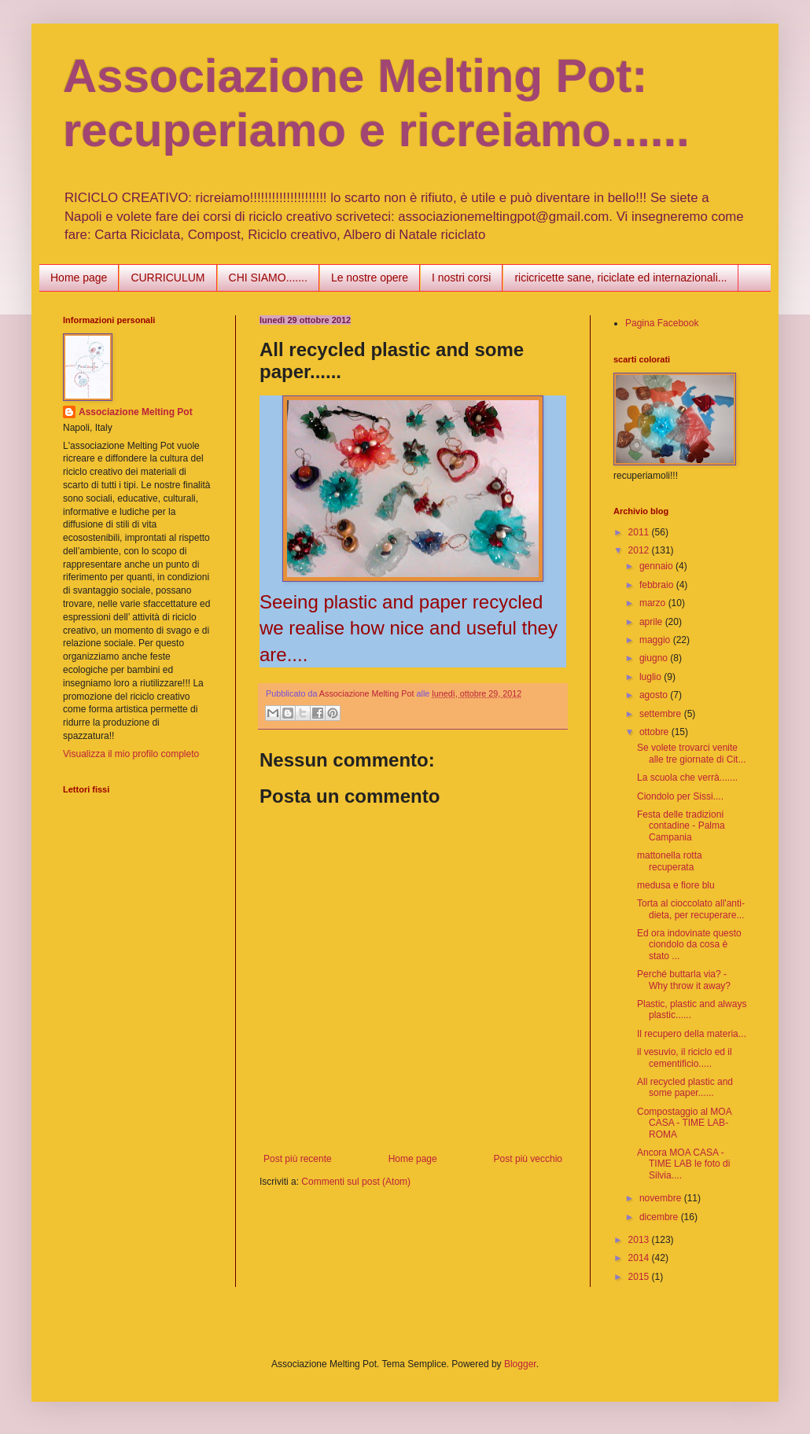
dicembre (660, 1217)
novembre (661, 1198)
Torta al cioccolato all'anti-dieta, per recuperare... (691, 909)
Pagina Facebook (661, 323)
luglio (651, 676)
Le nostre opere (369, 277)
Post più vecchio (528, 1158)
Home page (78, 277)
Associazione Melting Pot (136, 411)
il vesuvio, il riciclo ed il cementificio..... (684, 1057)
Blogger (520, 1364)
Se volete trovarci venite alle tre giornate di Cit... (691, 753)
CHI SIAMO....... (268, 277)
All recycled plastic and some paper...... (685, 1087)
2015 (640, 1276)
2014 (640, 1257)
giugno (654, 658)
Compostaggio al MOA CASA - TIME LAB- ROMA (684, 1123)
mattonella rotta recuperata (669, 861)
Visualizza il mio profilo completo (131, 753)
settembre (661, 713)
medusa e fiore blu (676, 885)
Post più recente (297, 1158)
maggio (656, 639)
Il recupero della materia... (691, 1033)
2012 (640, 550)
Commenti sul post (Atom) (356, 1181)
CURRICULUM (167, 277)
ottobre (655, 731)
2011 (640, 532)
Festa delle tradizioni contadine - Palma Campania (681, 826)
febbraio (657, 584)
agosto (654, 694)
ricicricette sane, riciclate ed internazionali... (620, 277)
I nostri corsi (461, 277)
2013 (640, 1239)
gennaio (657, 566)
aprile (652, 621)
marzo (653, 603)
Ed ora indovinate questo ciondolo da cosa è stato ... (689, 945)
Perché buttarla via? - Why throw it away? (684, 980)
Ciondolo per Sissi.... (680, 796)
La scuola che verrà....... (687, 777)
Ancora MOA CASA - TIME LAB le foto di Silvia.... (683, 1164)
